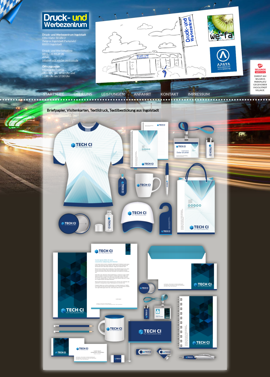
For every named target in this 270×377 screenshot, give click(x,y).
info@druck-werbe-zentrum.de (60, 60)
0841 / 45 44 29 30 (53, 53)
